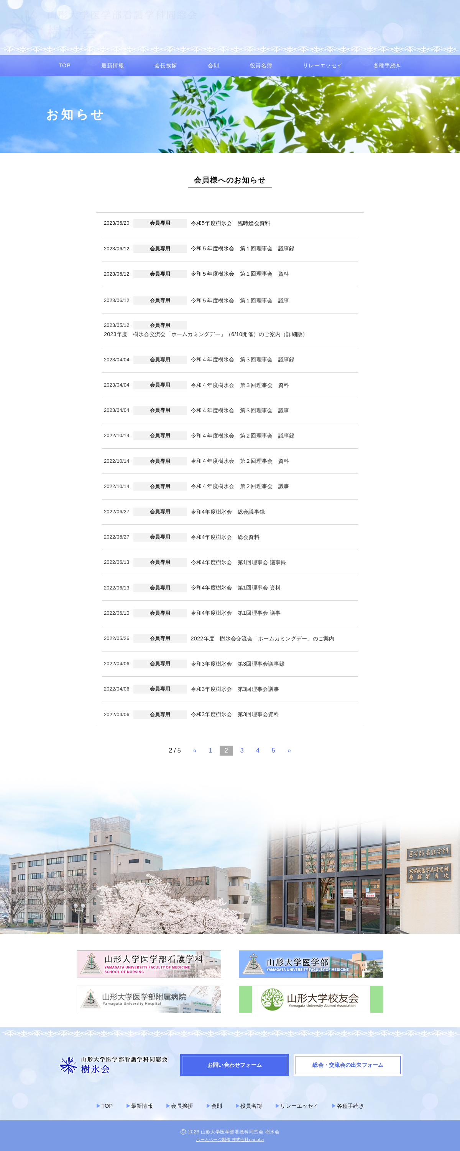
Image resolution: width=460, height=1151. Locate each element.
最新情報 (112, 65)
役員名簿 (261, 65)
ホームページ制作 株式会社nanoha (230, 1139)
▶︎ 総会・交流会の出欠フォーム (410, 32)
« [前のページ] (195, 750)
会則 (213, 65)
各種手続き (387, 65)
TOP (65, 65)
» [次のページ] (289, 750)
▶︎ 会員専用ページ (267, 32)
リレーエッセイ (322, 65)
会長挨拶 (165, 65)
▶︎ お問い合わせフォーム (332, 32)
